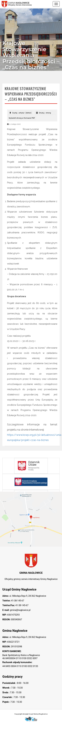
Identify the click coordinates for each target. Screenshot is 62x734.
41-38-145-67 (17, 600)
